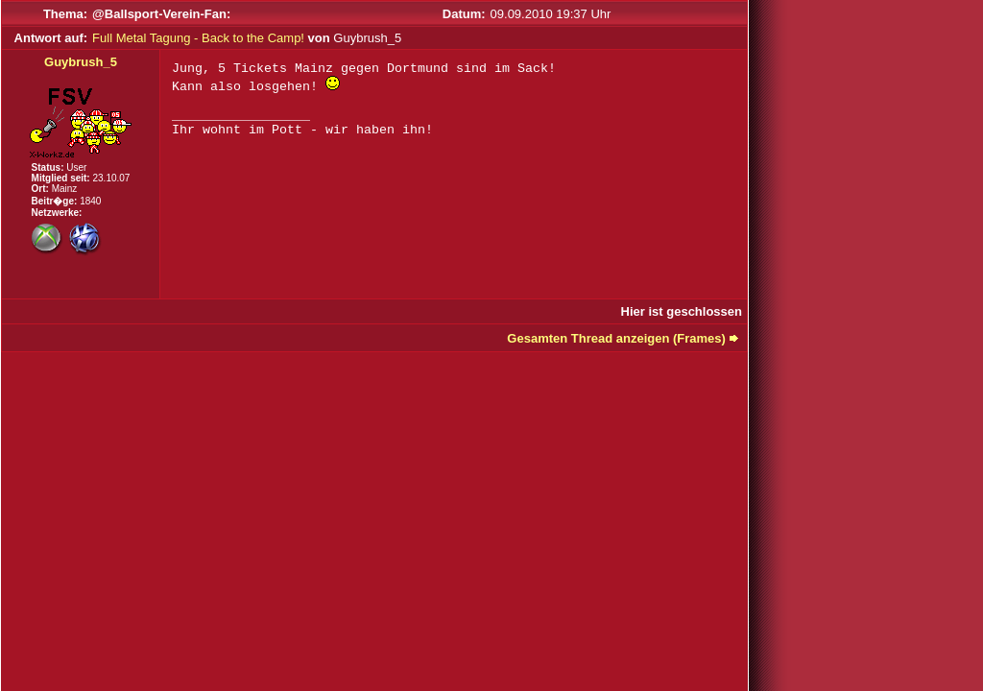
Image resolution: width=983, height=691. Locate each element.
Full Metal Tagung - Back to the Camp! (198, 38)
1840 (90, 201)
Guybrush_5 (80, 62)
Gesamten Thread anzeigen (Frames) (616, 338)
